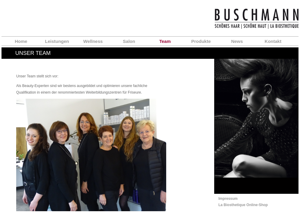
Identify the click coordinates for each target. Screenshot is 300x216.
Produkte (201, 41)
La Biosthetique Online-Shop (243, 205)
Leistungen (57, 41)
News (237, 41)
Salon (129, 41)
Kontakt (273, 41)
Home (21, 41)
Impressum (228, 198)
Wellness (93, 41)
